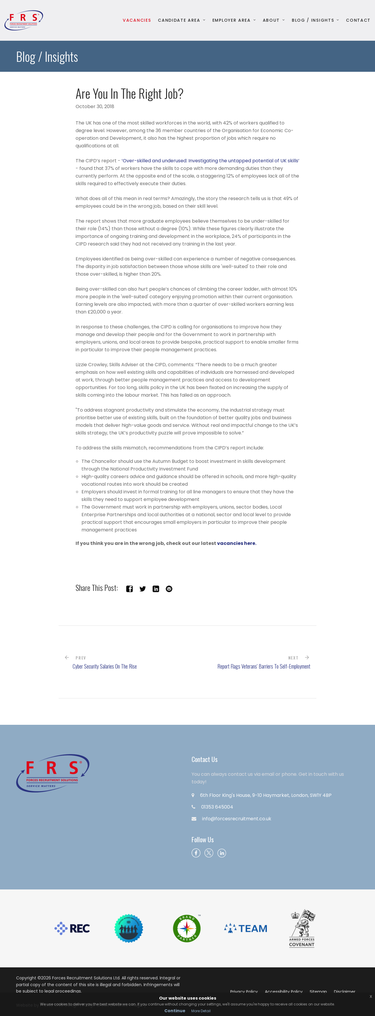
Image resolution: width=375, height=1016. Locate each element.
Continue (174, 1011)
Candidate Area (179, 20)
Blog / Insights (313, 20)
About (271, 20)
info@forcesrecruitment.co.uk (236, 818)
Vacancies (137, 20)
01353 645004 (217, 807)
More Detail (201, 1010)
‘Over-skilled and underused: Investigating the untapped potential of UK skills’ (210, 160)
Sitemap (318, 992)
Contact (358, 20)
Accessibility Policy (284, 992)
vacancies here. (236, 543)
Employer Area (231, 20)
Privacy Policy (244, 992)
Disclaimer (344, 992)
